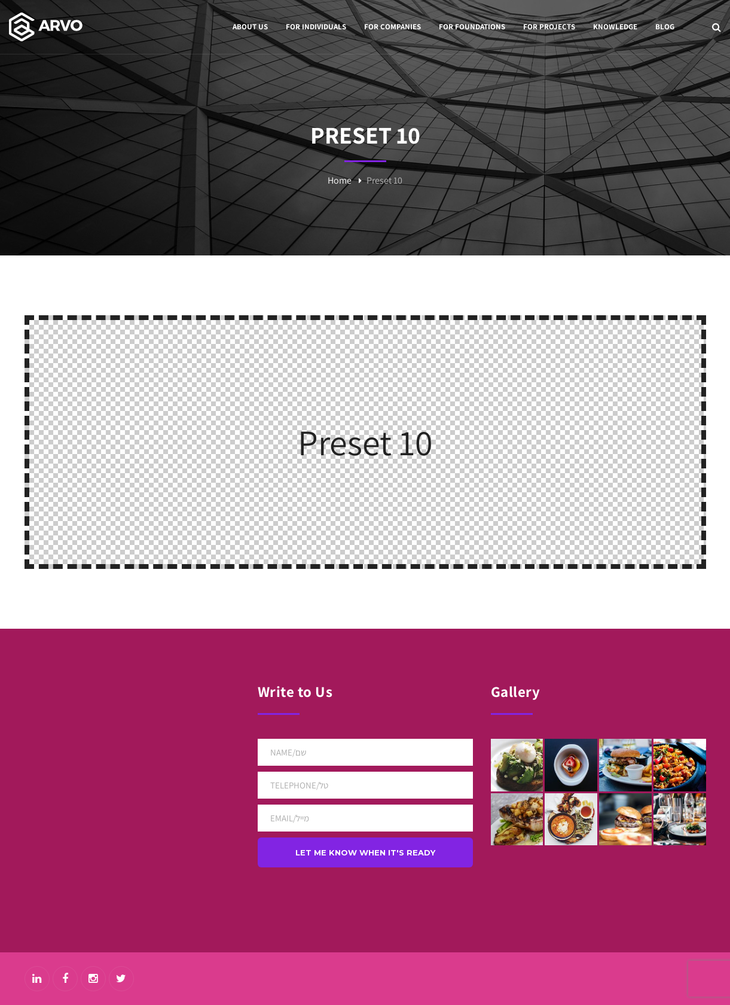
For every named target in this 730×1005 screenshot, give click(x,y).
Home (340, 180)
